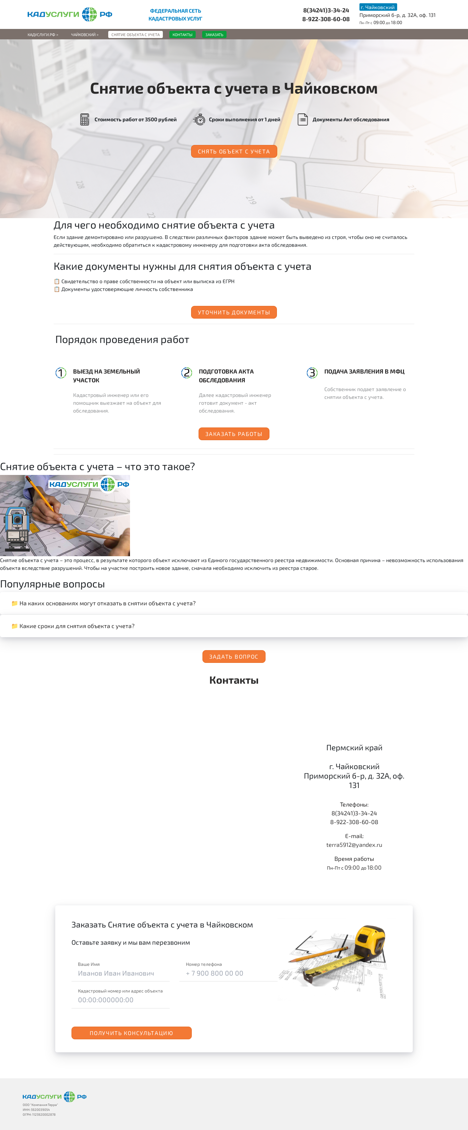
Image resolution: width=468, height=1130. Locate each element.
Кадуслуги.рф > (43, 34)
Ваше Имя (89, 964)
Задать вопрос (234, 656)
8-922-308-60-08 (326, 18)
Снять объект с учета (234, 151)
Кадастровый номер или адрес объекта (120, 990)
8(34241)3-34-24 (326, 10)
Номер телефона (204, 964)
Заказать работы (234, 433)
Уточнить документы (234, 312)
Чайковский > (84, 34)
